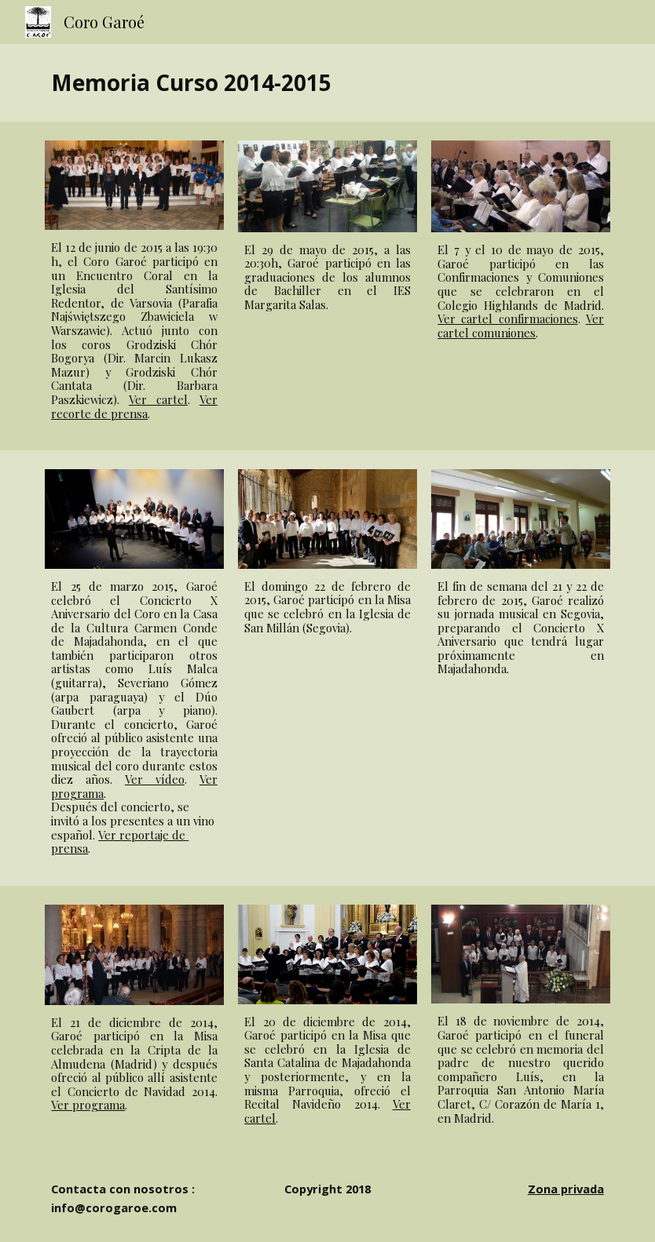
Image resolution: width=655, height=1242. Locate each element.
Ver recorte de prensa (134, 406)
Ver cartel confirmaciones (507, 318)
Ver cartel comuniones (520, 326)
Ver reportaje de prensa (119, 842)
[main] (327, 83)
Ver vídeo (155, 779)
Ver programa (88, 1105)
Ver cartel (158, 399)
